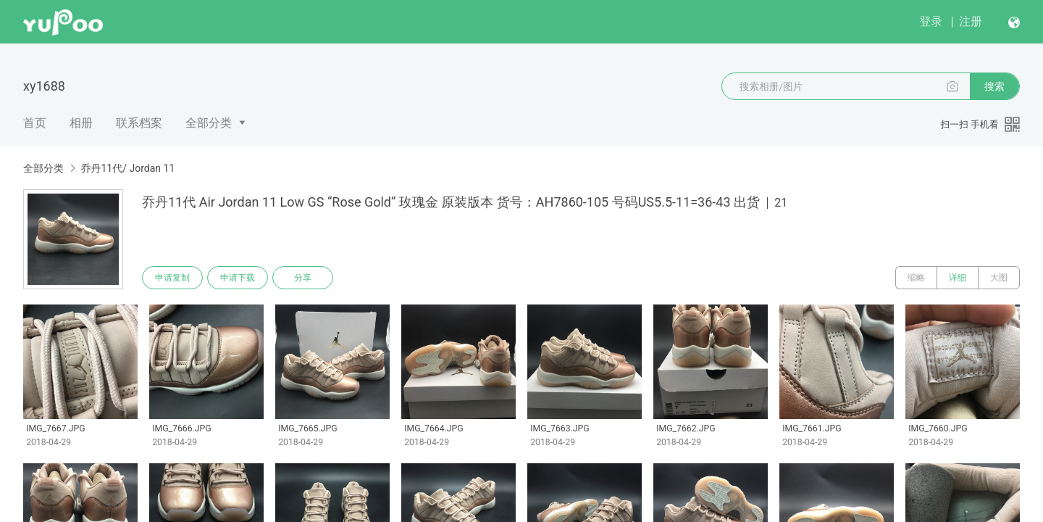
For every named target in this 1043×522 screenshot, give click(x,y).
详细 (957, 278)
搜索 (994, 86)
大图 (999, 278)
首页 (34, 123)
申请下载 (237, 278)
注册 (970, 21)
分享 (302, 278)
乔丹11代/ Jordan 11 (127, 168)
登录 (930, 21)
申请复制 (172, 278)
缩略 (916, 278)
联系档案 (139, 123)
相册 (81, 123)
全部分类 (208, 123)
